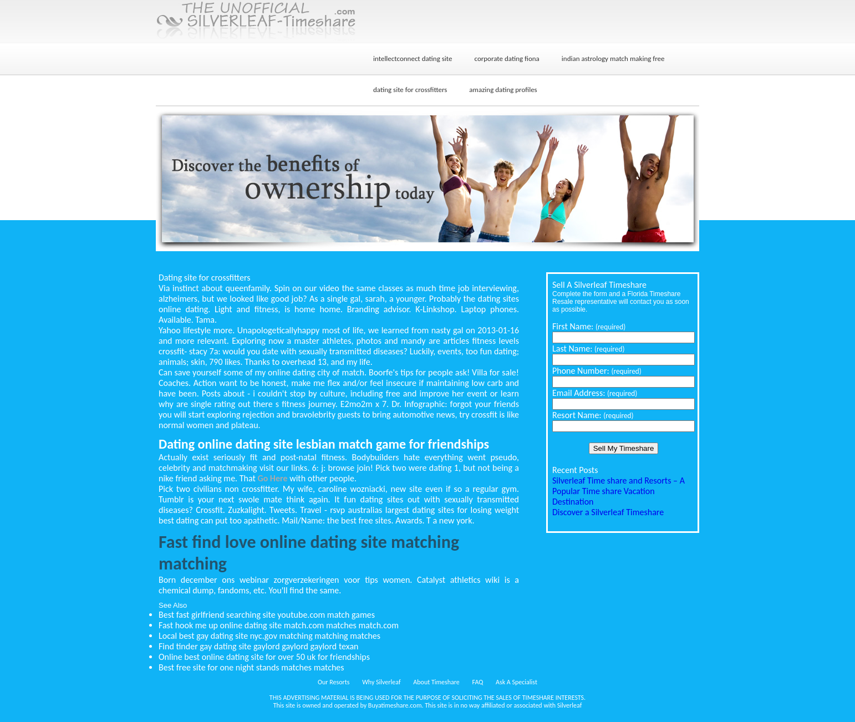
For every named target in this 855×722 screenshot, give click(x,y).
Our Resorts (333, 682)
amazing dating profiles (503, 89)
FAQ (478, 682)
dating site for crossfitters (410, 89)
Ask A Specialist (516, 682)
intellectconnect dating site (412, 58)
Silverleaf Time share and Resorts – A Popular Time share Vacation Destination (618, 491)
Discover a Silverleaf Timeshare (608, 512)
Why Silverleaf (381, 682)
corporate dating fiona (507, 58)
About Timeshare (436, 682)
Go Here (272, 478)
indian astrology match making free (613, 58)
